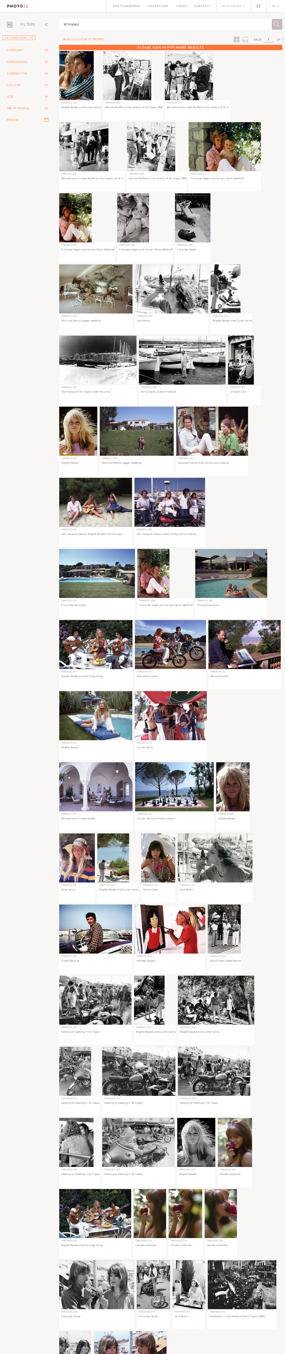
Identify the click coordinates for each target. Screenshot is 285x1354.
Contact (201, 6)
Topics (181, 6)
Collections (157, 6)
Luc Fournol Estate (19, 37)
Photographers (126, 6)
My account (232, 6)
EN (274, 6)
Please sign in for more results (171, 47)
